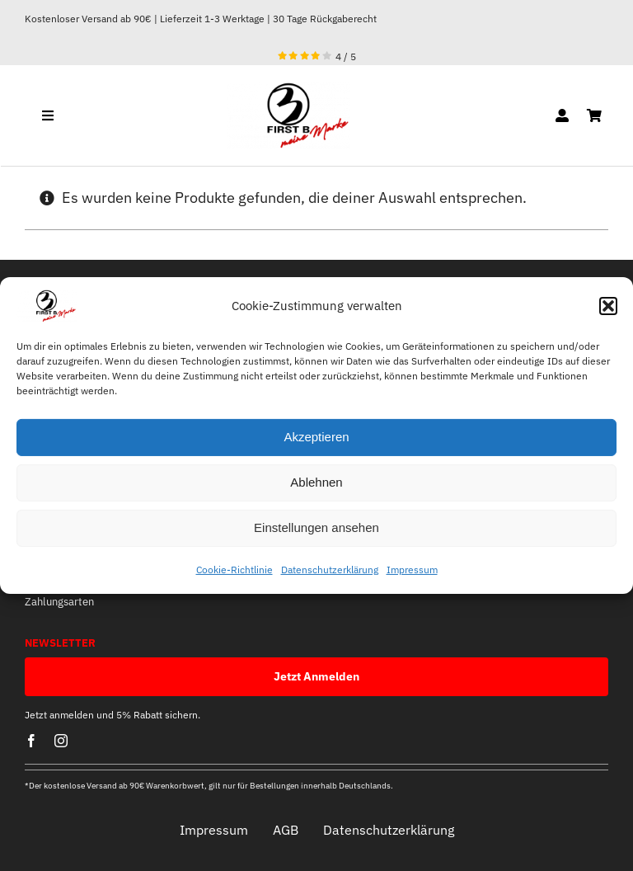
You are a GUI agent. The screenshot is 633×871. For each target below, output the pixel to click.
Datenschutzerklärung (329, 569)
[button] (608, 306)
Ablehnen (316, 482)
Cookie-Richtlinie (234, 569)
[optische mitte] (288, 88)
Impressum (412, 569)
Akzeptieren (316, 437)
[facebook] (31, 740)
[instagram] (61, 740)
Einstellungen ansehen (316, 527)
